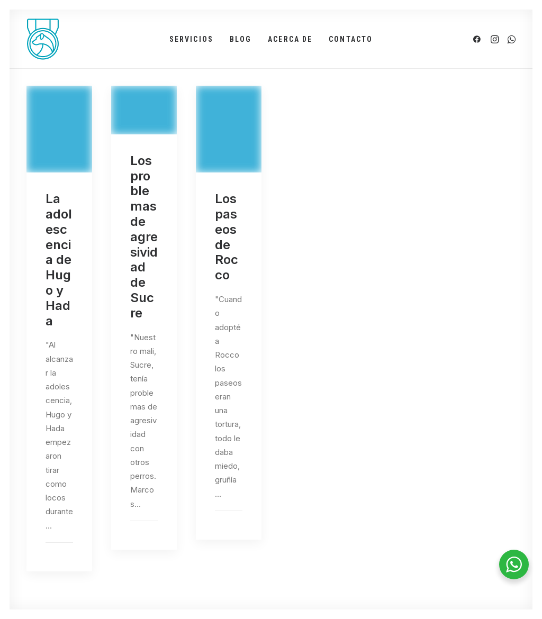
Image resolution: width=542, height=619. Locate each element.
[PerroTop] (42, 39)
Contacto (351, 39)
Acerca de (290, 39)
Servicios (191, 39)
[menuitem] (191, 39)
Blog (240, 39)
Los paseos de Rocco (226, 237)
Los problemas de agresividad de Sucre (144, 237)
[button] (478, 39)
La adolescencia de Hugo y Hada (59, 259)
